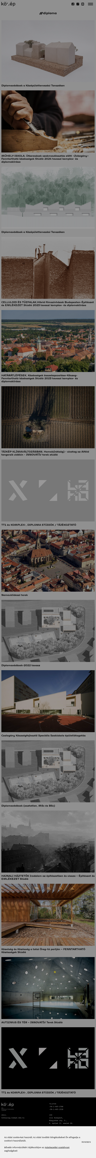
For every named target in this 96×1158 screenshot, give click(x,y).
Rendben (86, 1142)
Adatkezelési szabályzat (57, 1147)
